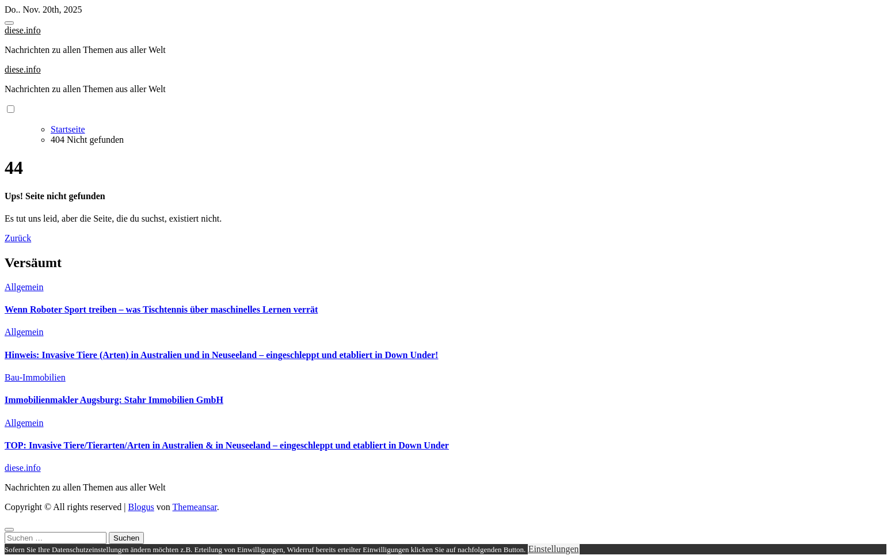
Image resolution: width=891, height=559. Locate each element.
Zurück (18, 238)
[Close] (9, 529)
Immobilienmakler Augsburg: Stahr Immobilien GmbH (114, 400)
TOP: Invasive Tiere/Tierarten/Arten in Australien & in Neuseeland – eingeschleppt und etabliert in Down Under (227, 445)
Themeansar (195, 507)
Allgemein (24, 287)
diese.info (23, 30)
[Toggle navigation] (9, 23)
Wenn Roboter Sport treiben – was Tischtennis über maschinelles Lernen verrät (161, 309)
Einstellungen (553, 549)
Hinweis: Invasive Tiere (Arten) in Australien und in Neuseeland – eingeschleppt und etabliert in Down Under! (221, 355)
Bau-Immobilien (35, 377)
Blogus (141, 507)
